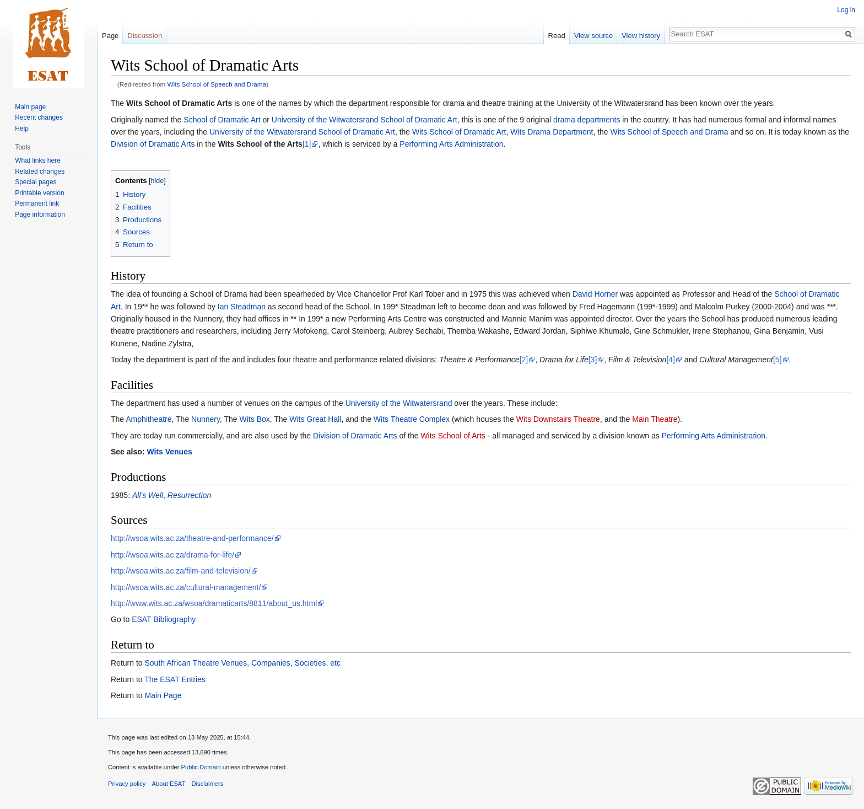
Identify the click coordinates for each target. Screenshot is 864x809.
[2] (524, 359)
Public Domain (200, 767)
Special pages (35, 182)
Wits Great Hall (315, 419)
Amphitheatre (148, 419)
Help (22, 128)
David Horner (595, 294)
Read (556, 35)
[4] (670, 359)
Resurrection (189, 495)
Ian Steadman (242, 306)
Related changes (39, 171)
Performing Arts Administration (451, 144)
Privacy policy (126, 783)
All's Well (147, 495)
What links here (38, 160)
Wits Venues (169, 451)
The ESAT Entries (175, 679)
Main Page (162, 695)
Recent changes (39, 117)
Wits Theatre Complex (412, 419)
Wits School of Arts (452, 435)
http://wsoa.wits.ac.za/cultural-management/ (186, 587)
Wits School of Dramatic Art (459, 131)
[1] (307, 144)
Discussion (144, 35)
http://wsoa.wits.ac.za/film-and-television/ (181, 570)
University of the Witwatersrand (398, 403)
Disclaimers (208, 783)
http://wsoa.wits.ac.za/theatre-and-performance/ (192, 538)
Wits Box (255, 419)
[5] (777, 359)
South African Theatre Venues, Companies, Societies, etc (242, 662)
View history (641, 35)
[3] (592, 359)
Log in (846, 10)
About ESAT (169, 783)
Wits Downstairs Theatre (558, 419)
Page (110, 35)
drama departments (586, 119)
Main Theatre (654, 419)
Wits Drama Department (551, 131)
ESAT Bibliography (164, 619)
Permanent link (37, 203)
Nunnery (205, 419)
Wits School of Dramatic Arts (179, 103)
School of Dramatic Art (221, 119)
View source (593, 35)
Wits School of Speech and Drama (217, 84)
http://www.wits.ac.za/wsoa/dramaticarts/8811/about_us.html (214, 603)
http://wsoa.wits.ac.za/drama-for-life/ (172, 554)
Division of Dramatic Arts (153, 144)
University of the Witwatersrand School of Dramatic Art (364, 119)
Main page (30, 107)
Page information (40, 214)
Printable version (39, 193)
